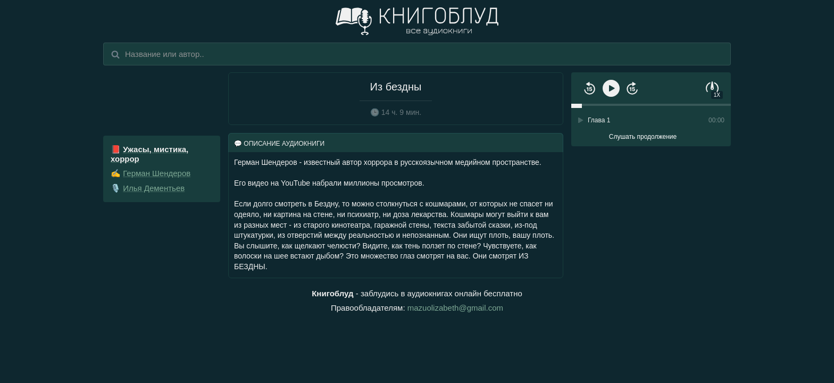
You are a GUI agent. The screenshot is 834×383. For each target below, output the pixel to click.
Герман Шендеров (156, 173)
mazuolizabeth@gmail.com (455, 307)
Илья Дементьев (154, 188)
